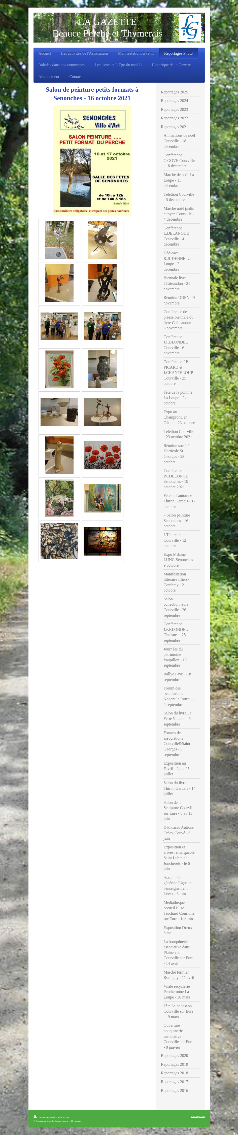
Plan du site (63, 1117)
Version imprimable (45, 1117)
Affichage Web (198, 1116)
